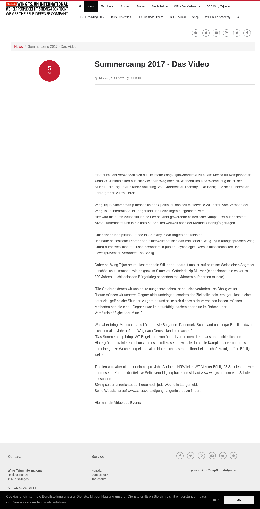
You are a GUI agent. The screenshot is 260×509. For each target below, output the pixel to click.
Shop (195, 17)
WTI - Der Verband (187, 6)
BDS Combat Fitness (150, 17)
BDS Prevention (121, 17)
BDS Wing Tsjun (218, 6)
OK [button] (238, 500)
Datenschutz (99, 474)
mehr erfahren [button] (55, 502)
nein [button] (216, 500)
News (91, 6)
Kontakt (96, 470)
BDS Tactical (178, 17)
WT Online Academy (217, 17)
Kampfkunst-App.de (222, 470)
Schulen (125, 6)
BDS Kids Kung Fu (92, 17)
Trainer (141, 6)
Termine (107, 6)
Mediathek (160, 6)
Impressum (98, 479)
